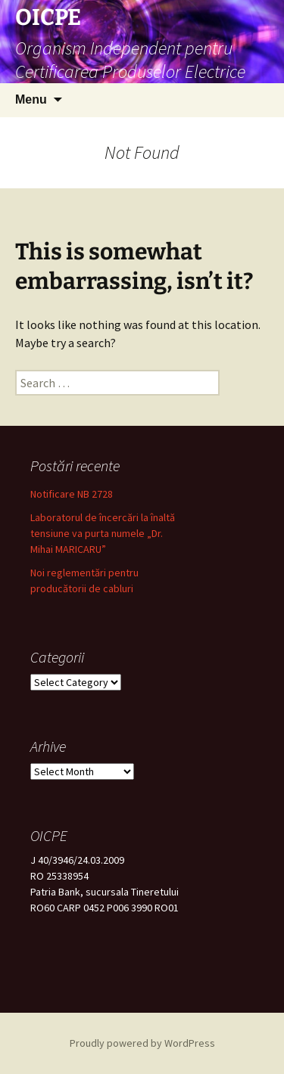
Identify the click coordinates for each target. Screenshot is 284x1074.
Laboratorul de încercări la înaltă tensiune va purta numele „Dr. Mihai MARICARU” (102, 533)
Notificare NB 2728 (71, 494)
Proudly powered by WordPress (142, 1043)
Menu (31, 99)
